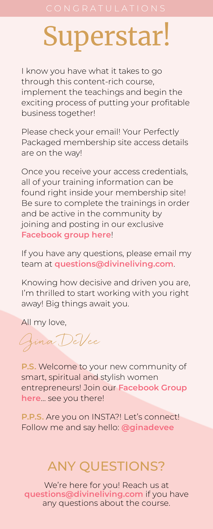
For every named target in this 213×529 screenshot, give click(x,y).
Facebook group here (66, 235)
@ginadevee (147, 427)
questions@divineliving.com (114, 264)
